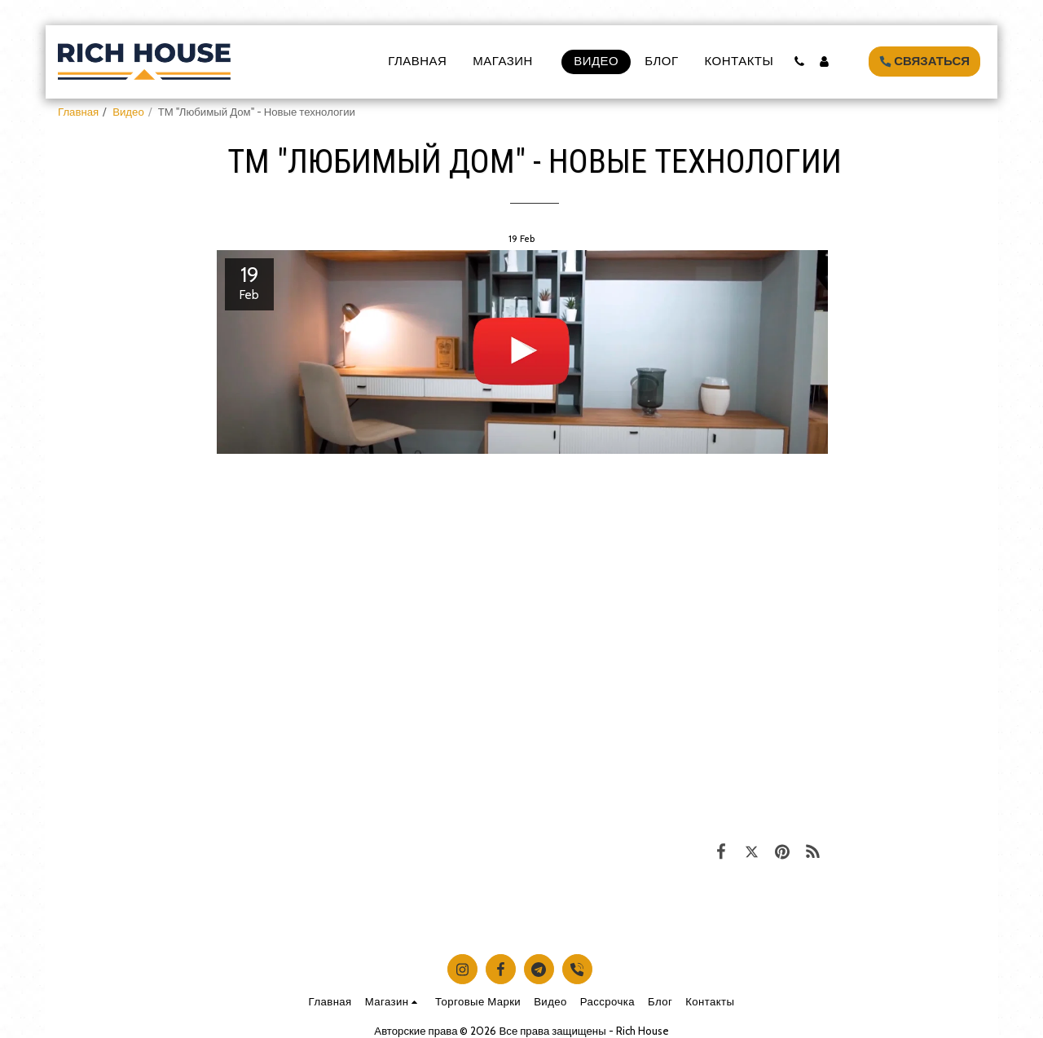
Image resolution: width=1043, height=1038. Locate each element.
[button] (799, 61)
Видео (128, 111)
